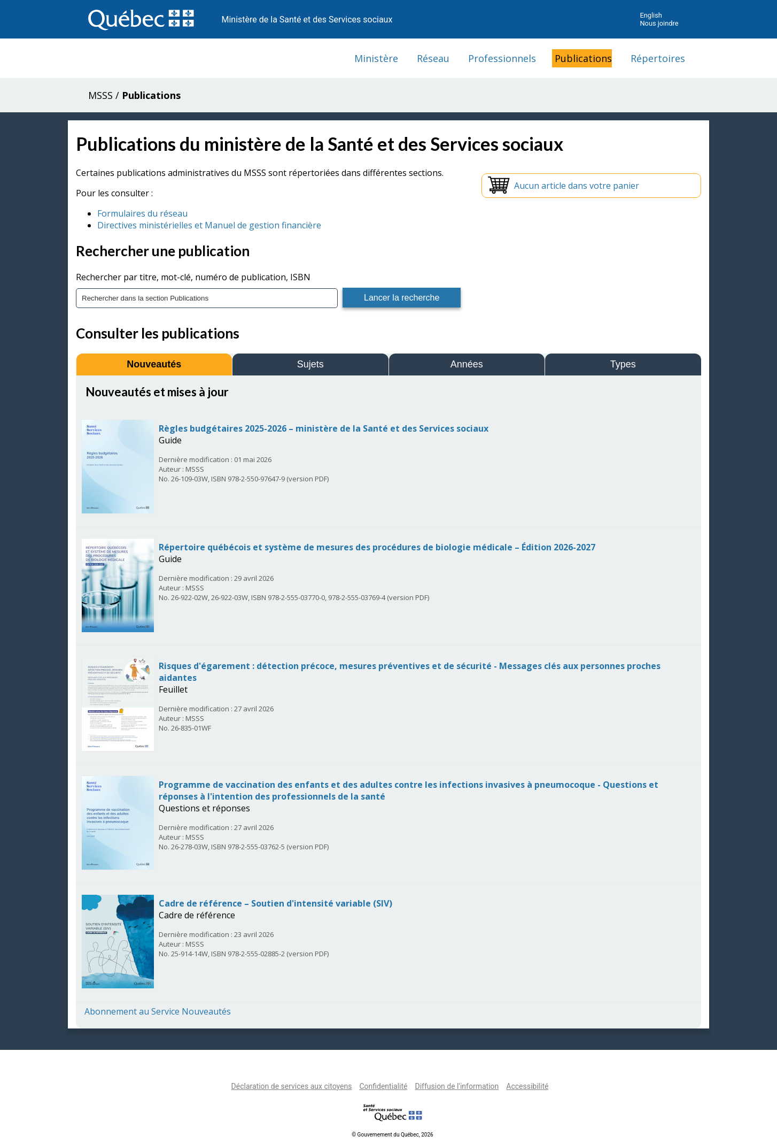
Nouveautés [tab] (154, 364)
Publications (583, 58)
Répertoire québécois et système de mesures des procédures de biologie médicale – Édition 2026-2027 (377, 547)
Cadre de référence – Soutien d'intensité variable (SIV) (275, 903)
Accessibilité (527, 1086)
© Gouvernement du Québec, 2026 (392, 1135)
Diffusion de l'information (457, 1086)
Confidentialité (383, 1086)
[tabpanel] (388, 701)
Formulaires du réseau (142, 213)
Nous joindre (659, 23)
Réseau (433, 58)
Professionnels (502, 58)
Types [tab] (623, 364)
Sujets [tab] (310, 364)
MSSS (100, 95)
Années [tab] (466, 364)
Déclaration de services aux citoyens (291, 1086)
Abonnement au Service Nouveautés (157, 1011)
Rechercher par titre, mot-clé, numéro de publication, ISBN (193, 277)
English (651, 15)
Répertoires (658, 58)
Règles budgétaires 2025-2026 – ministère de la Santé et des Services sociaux (323, 428)
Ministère (376, 58)
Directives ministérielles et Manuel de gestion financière (209, 225)
